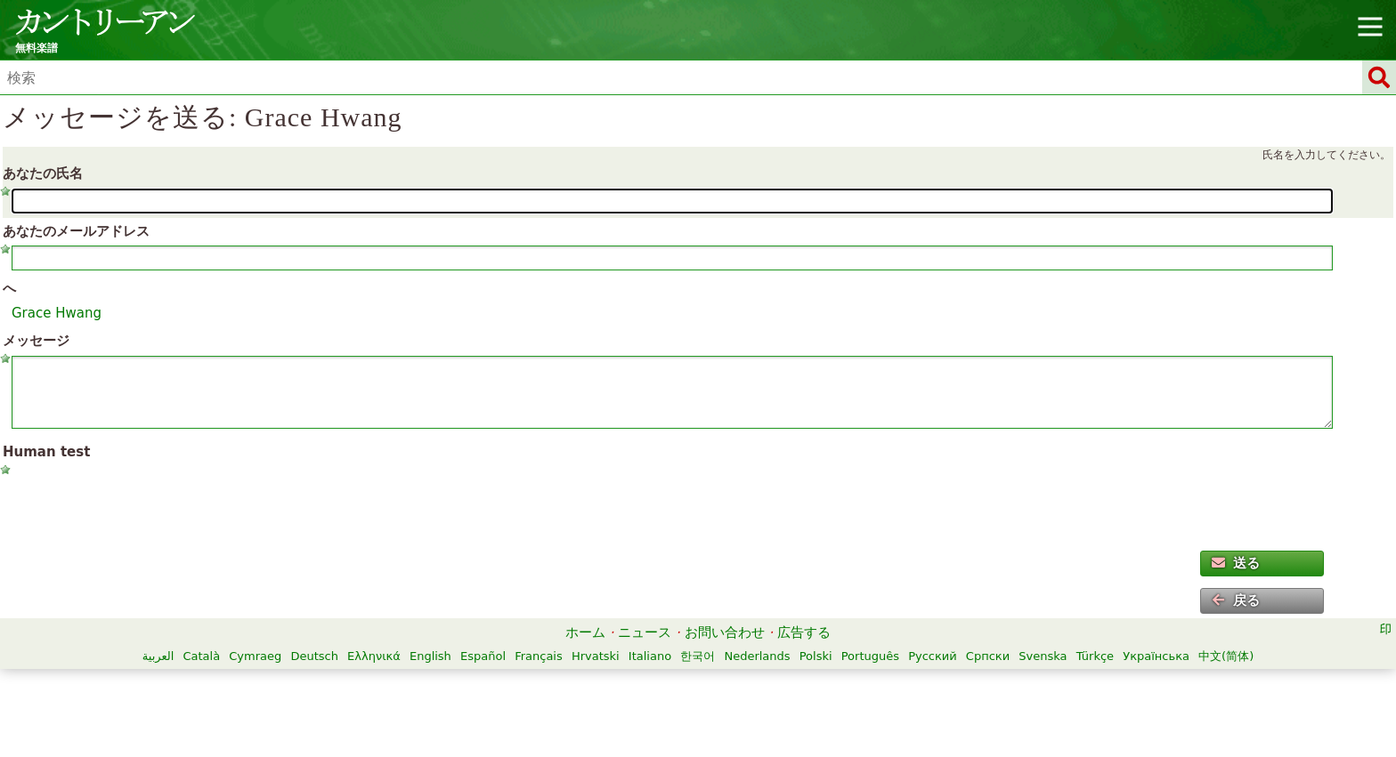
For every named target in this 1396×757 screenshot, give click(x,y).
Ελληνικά (374, 656)
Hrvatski (596, 656)
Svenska (1043, 656)
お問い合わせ (725, 632)
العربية (158, 656)
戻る (1236, 600)
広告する (804, 632)
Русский (932, 656)
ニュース (644, 632)
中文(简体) (1226, 656)
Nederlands (757, 656)
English (430, 656)
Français (539, 656)
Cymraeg (255, 656)
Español (483, 656)
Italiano (650, 656)
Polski (815, 656)
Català (201, 656)
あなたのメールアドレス (76, 231)
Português (870, 656)
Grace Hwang (56, 313)
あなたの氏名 (43, 173)
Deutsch (314, 656)
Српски (988, 656)
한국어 (697, 656)
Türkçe (1095, 656)
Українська (1156, 656)
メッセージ (36, 341)
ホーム (585, 632)
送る (1236, 563)
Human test (46, 452)
